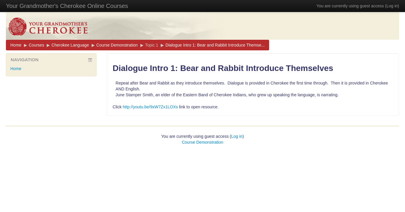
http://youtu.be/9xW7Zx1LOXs (150, 107)
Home (15, 45)
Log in (392, 6)
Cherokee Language (70, 45)
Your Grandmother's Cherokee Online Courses (67, 6)
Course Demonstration (117, 45)
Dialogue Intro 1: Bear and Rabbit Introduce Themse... (215, 45)
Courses (36, 45)
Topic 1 (151, 45)
